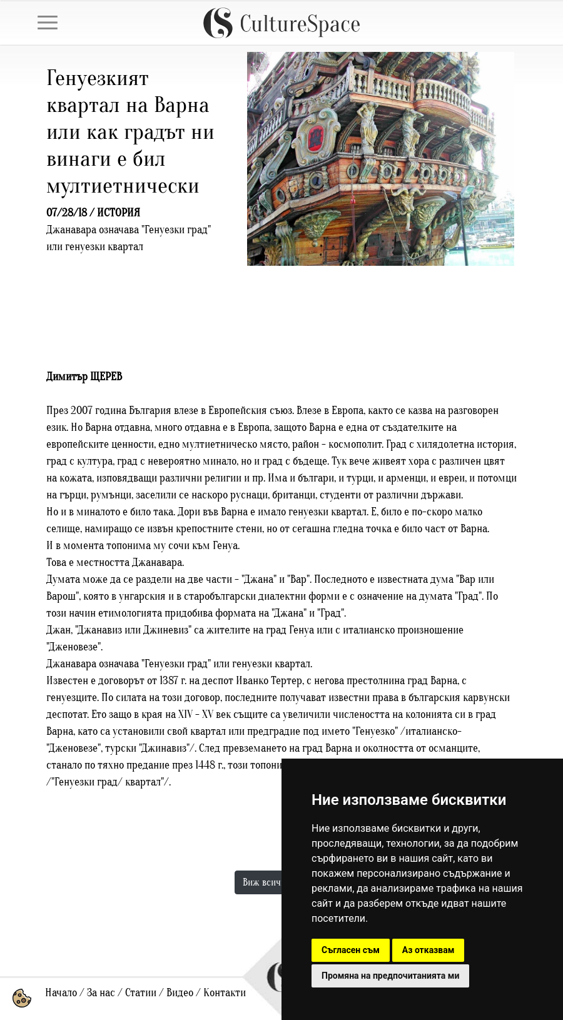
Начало (61, 992)
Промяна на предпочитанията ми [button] (390, 976)
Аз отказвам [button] (428, 950)
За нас (101, 992)
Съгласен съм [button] (351, 950)
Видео (179, 992)
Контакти (224, 992)
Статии (140, 992)
